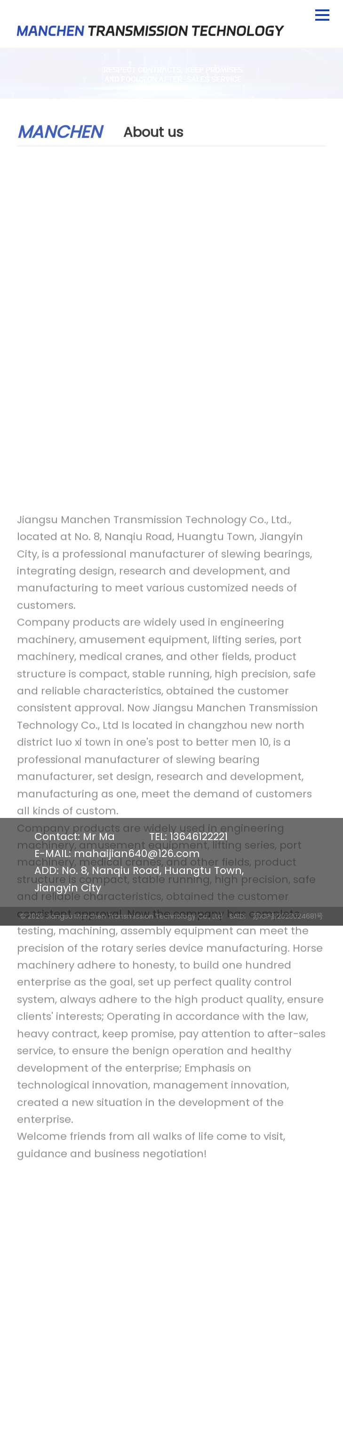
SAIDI (238, 916)
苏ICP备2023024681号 (288, 916)
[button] (322, 15)
